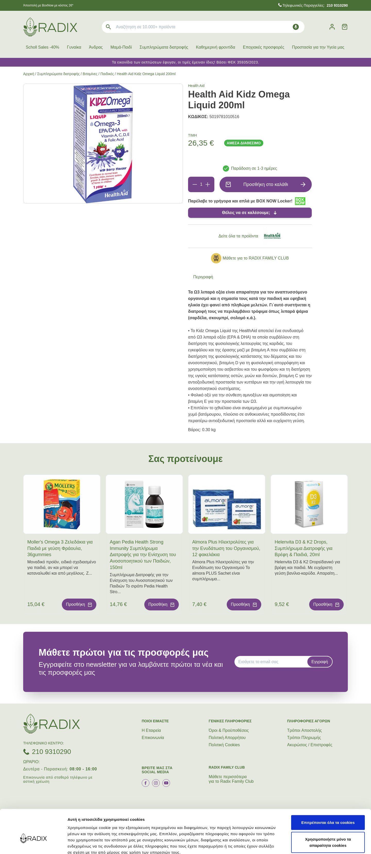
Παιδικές (107, 74)
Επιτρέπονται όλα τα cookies (328, 793)
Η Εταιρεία (151, 730)
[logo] (50, 26)
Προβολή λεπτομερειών (306, 844)
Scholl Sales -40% (42, 47)
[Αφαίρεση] (194, 184)
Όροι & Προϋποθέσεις (229, 730)
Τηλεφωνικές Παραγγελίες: (315, 5)
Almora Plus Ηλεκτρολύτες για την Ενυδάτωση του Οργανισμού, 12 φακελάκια (226, 548)
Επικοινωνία (153, 737)
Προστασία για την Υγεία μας (318, 47)
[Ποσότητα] (201, 184)
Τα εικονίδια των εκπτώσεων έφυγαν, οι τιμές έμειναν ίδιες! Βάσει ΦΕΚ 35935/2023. (185, 62)
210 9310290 (51, 751)
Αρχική (28, 74)
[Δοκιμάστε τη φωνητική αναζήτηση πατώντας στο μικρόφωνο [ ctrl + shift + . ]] (296, 27)
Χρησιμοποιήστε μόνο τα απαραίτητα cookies (328, 813)
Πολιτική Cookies (224, 745)
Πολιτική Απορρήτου (227, 737)
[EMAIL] (272, 661)
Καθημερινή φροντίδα (215, 47)
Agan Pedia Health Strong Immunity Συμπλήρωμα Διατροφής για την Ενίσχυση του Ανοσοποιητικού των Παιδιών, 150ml (143, 554)
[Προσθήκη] (207, 184)
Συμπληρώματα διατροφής (164, 47)
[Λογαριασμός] (332, 27)
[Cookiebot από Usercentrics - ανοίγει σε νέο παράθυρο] (33, 844)
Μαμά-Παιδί (121, 47)
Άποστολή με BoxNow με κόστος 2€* (48, 5)
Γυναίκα (74, 47)
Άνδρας (96, 47)
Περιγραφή (203, 277)
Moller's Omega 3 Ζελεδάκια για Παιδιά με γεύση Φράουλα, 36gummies (60, 548)
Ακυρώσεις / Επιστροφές (309, 745)
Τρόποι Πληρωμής (304, 737)
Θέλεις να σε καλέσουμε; (246, 212)
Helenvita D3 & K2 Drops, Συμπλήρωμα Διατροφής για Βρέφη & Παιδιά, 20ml (303, 548)
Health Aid (196, 86)
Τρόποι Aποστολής (304, 730)
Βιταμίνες (90, 74)
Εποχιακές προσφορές (263, 47)
